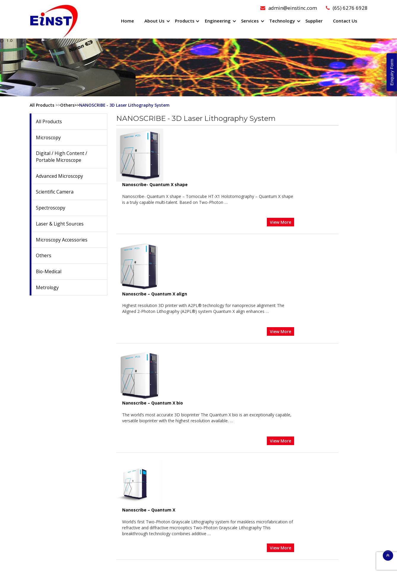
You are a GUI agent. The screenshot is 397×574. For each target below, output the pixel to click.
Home (127, 21)
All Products (42, 105)
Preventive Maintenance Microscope (240, 458)
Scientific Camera (55, 192)
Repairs (212, 466)
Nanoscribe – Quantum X (193, 320)
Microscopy (48, 137)
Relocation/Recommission (230, 473)
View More (325, 169)
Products (184, 21)
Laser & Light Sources (60, 224)
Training (213, 480)
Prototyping (216, 527)
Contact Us (345, 21)
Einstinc (187, 564)
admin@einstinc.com (288, 7)
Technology (282, 21)
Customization (219, 520)
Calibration (215, 488)
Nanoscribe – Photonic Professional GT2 (209, 380)
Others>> (69, 105)
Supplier (314, 21)
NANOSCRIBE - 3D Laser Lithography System (124, 105)
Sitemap (246, 564)
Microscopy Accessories (62, 240)
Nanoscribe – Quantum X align (199, 196)
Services (250, 21)
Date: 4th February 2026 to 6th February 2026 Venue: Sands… (64, 480)
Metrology (47, 287)
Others (43, 256)
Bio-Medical (49, 271)
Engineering (218, 21)
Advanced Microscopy (60, 176)
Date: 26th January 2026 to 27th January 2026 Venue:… (65, 515)
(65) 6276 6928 (347, 7)
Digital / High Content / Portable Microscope (61, 157)
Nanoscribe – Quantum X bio (197, 258)
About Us (154, 21)
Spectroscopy (51, 208)
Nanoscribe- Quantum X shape (199, 131)
